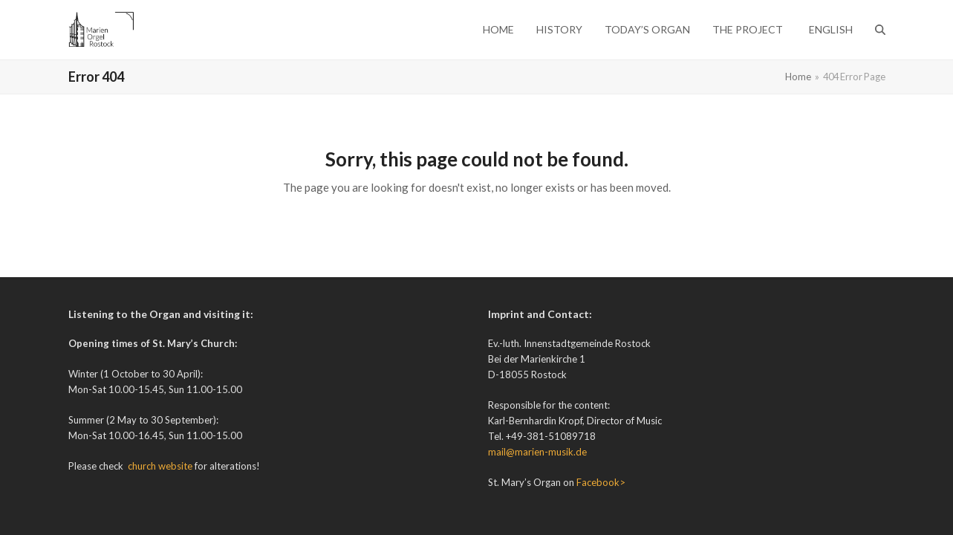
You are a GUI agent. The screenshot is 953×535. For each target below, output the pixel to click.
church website (160, 466)
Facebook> (600, 482)
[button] (880, 29)
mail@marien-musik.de (537, 452)
